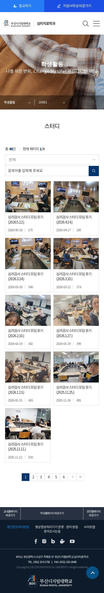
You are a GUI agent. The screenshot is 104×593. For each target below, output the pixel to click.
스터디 (43, 102)
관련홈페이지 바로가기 (93, 513)
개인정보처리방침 (18, 527)
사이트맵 (89, 527)
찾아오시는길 (52, 531)
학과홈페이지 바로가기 (52, 513)
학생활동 (9, 102)
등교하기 (25, 6)
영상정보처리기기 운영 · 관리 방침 (56, 527)
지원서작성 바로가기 (77, 6)
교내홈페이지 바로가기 (10, 513)
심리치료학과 (46, 23)
